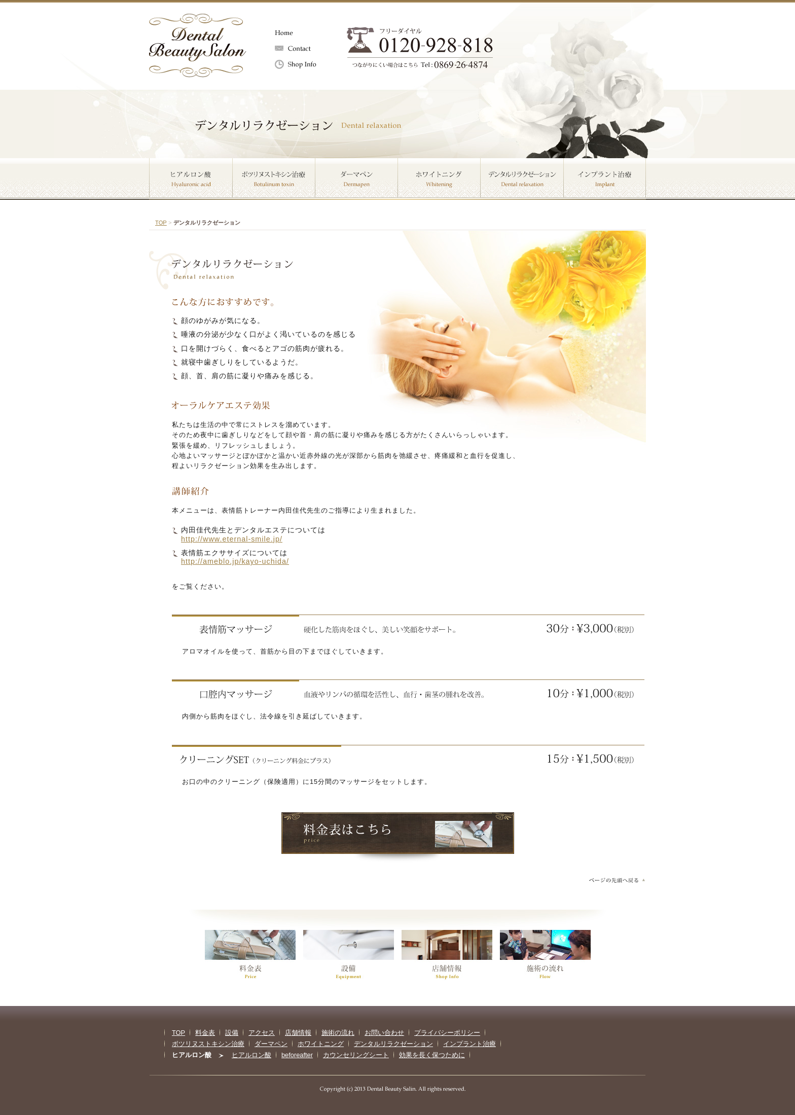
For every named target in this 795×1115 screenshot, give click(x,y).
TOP (161, 223)
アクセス (261, 1032)
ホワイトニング (439, 179)
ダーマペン (356, 179)
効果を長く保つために (432, 1055)
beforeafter (297, 1055)
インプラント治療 (605, 179)
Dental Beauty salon (197, 46)
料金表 (205, 1032)
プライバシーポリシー (447, 1032)
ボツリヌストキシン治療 (274, 179)
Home (304, 33)
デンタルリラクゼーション (522, 179)
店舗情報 (304, 65)
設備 (231, 1032)
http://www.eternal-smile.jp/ (231, 539)
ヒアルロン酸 (191, 179)
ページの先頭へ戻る (616, 880)
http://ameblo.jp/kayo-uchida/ (235, 561)
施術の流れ (337, 1032)
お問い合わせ (304, 49)
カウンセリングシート (356, 1055)
